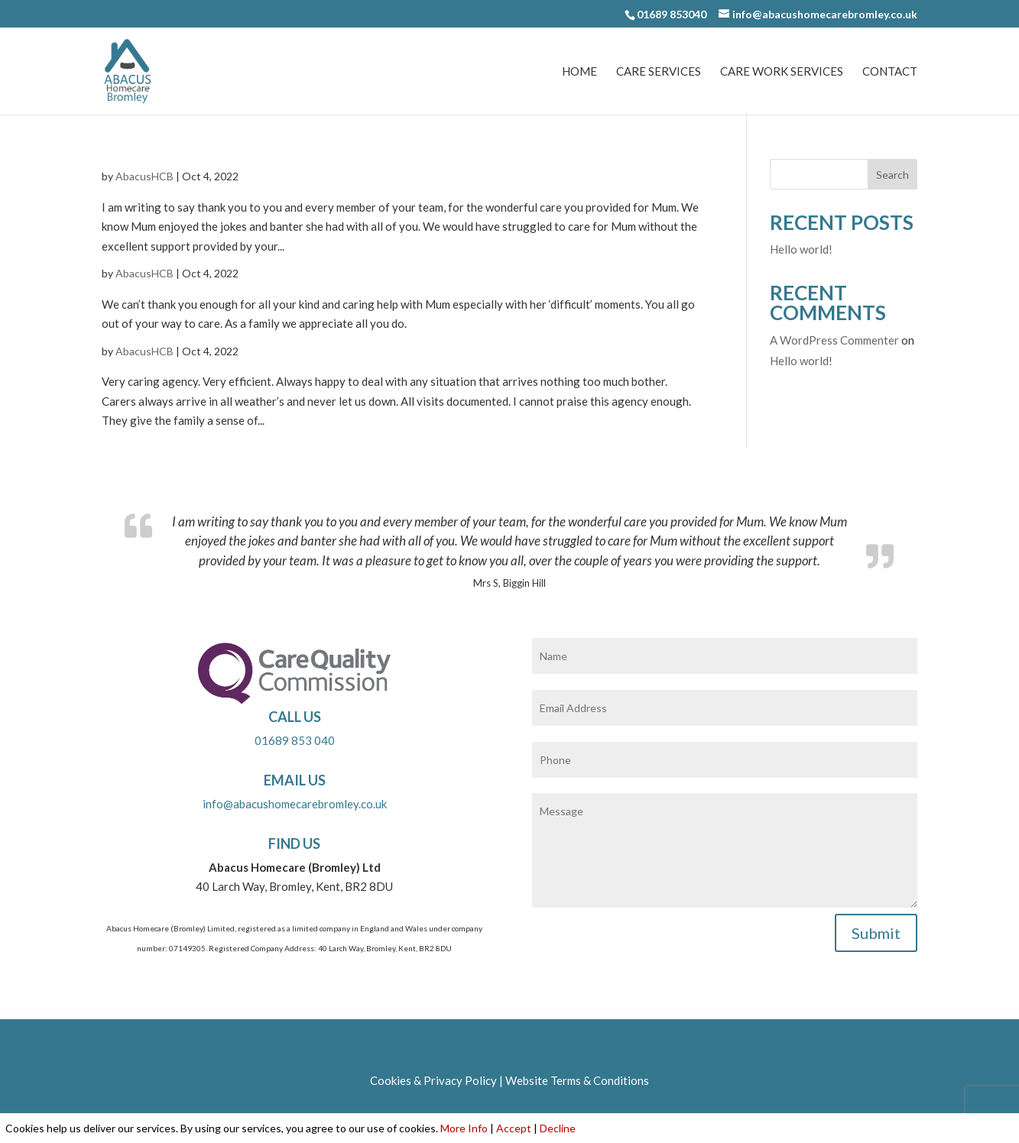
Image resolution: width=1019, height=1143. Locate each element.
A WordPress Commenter (834, 340)
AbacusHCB (144, 176)
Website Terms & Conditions (577, 1080)
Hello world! (801, 249)
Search (892, 174)
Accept (513, 1128)
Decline (558, 1128)
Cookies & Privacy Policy (433, 1080)
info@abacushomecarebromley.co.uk (295, 804)
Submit (876, 933)
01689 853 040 (295, 740)
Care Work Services (781, 72)
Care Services (658, 72)
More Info (464, 1128)
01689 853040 (671, 14)
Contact (889, 72)
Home (579, 72)
